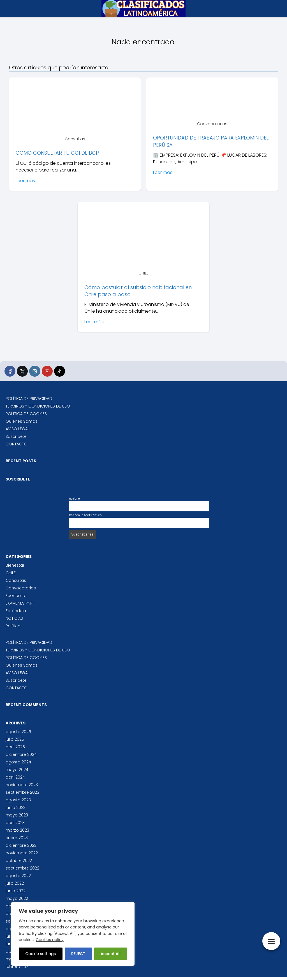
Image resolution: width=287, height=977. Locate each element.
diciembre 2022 (21, 845)
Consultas (16, 580)
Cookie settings (40, 954)
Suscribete (16, 436)
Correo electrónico (85, 515)
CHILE (11, 573)
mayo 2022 (17, 898)
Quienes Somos (22, 421)
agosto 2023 (18, 800)
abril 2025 (15, 747)
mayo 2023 (17, 815)
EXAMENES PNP (19, 603)
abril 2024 (15, 777)
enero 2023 (17, 838)
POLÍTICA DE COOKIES (26, 414)
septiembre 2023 (22, 792)
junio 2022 (16, 891)
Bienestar (15, 565)
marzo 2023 (17, 830)
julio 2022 (15, 883)
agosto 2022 (18, 875)
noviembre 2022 (22, 853)
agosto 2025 (18, 732)
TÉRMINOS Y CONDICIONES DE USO (38, 406)
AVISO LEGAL (17, 429)
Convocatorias (21, 588)
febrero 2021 (17, 966)
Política (13, 626)
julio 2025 (15, 739)
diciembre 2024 (21, 754)
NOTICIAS (14, 618)
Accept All (111, 954)
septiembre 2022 (22, 868)
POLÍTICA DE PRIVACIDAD (29, 398)
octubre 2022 (19, 860)
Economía (16, 595)
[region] (73, 934)
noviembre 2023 (22, 785)
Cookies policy (50, 940)
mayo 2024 (17, 769)
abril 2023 (15, 822)
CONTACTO (16, 444)
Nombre (74, 498)
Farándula (16, 611)
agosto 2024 (18, 762)
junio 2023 (16, 807)
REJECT (78, 954)
